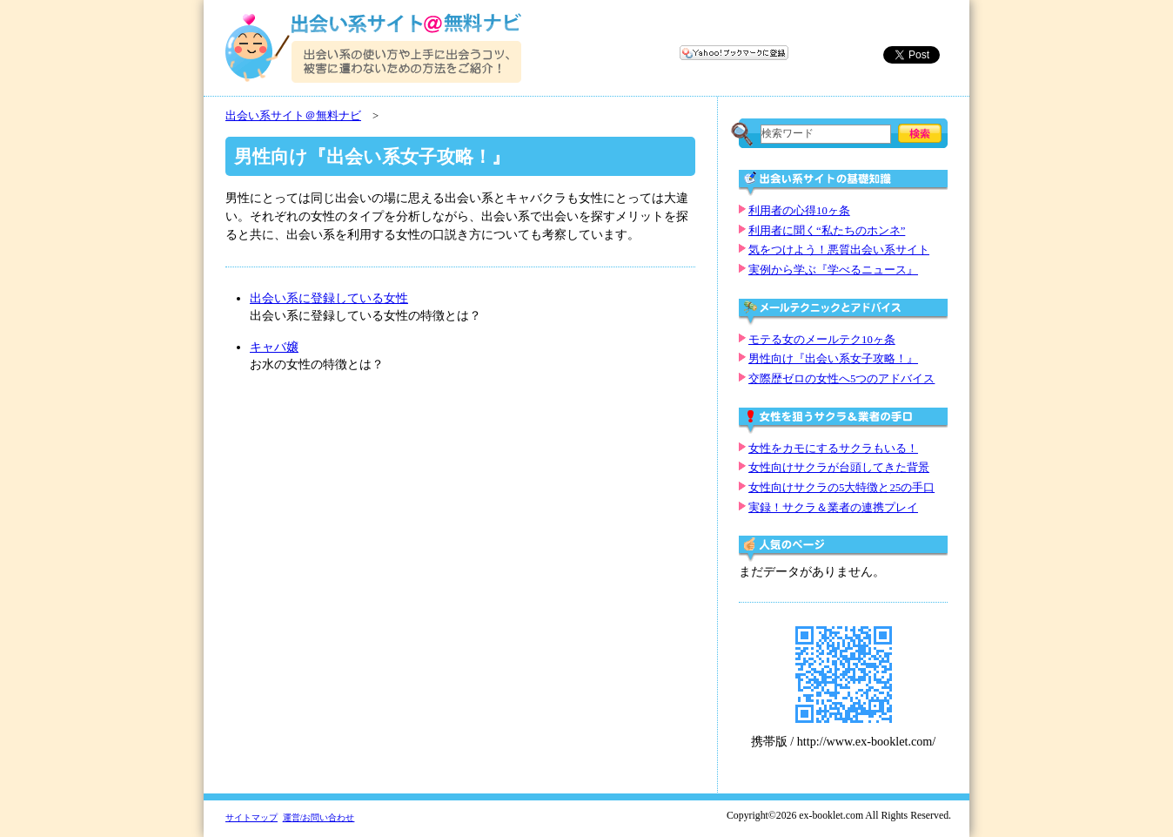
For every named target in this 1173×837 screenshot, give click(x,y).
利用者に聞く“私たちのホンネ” (826, 231)
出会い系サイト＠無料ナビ (293, 116)
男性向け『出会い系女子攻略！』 (833, 359)
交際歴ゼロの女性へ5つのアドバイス (841, 379)
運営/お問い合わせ (319, 817)
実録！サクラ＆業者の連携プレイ (833, 508)
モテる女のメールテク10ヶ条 (821, 340)
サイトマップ (251, 817)
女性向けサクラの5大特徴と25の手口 (841, 488)
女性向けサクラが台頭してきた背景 (838, 468)
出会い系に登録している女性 (329, 298)
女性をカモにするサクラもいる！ (833, 448)
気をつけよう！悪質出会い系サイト (838, 250)
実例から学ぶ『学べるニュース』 (833, 270)
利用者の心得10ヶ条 (799, 211)
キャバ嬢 (274, 347)
